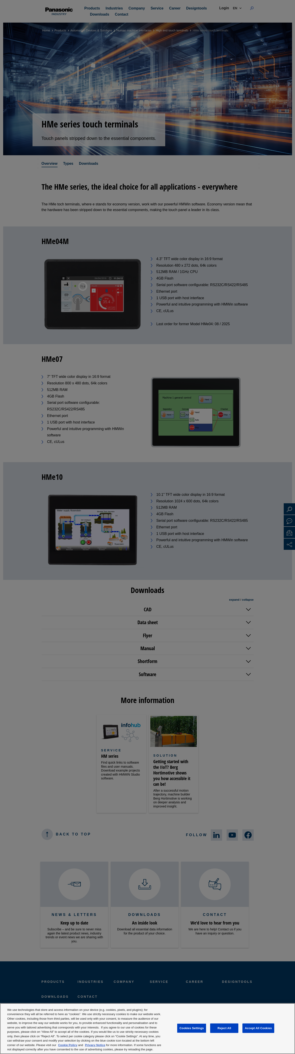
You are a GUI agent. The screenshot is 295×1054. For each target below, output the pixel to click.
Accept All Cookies (258, 1028)
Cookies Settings (191, 1028)
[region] (147, 1028)
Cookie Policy (67, 1045)
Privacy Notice (95, 1045)
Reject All (224, 1028)
